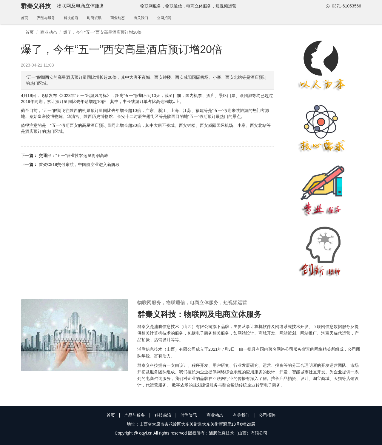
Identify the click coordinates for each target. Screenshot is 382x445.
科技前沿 (71, 18)
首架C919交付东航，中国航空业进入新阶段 (79, 164)
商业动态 (117, 18)
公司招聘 (164, 18)
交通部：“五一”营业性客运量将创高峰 (73, 155)
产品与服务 (46, 18)
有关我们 (141, 18)
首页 (24, 18)
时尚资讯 (94, 18)
